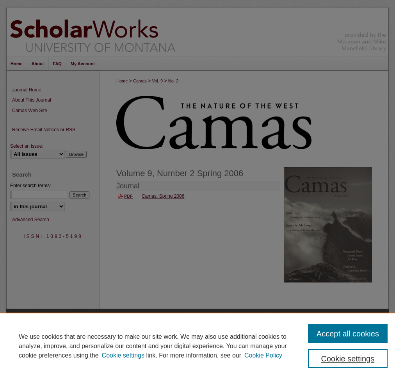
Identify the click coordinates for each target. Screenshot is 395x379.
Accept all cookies (348, 333)
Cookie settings (123, 355)
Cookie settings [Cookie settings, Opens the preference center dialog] (347, 358)
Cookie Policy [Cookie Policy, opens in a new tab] (263, 355)
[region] (197, 346)
